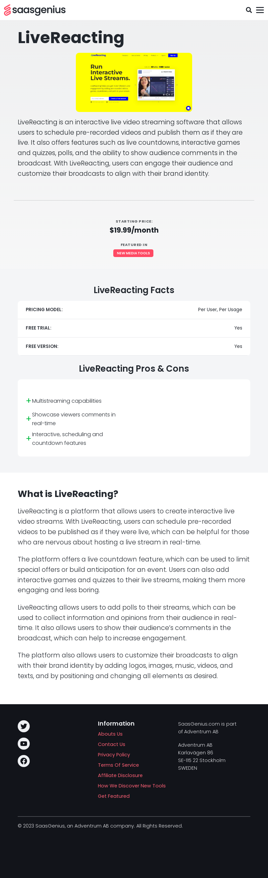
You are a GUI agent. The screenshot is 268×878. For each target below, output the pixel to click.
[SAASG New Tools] (34, 10)
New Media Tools (133, 253)
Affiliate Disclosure (120, 775)
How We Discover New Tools (132, 785)
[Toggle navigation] (260, 10)
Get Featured (114, 796)
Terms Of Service (118, 765)
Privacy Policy (114, 754)
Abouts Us (110, 734)
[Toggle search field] (249, 10)
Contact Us (111, 744)
